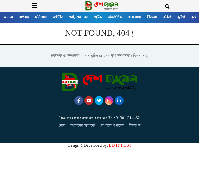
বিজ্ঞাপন (134, 125)
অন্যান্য (8, 17)
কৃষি (193, 17)
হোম (62, 125)
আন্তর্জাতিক (115, 17)
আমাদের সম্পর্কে (82, 125)
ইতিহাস (152, 17)
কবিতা (167, 17)
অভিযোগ (41, 17)
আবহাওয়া (134, 17)
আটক (98, 17)
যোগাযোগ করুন (112, 125)
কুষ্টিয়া (181, 17)
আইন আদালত (78, 17)
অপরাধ (24, 17)
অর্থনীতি (58, 17)
